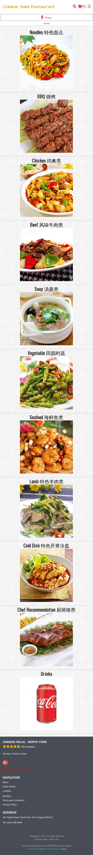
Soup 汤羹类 (46, 288)
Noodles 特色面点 (46, 32)
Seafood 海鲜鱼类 (46, 417)
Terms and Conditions (14, 800)
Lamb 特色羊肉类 (46, 481)
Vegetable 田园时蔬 (46, 353)
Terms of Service (52, 849)
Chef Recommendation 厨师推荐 (46, 609)
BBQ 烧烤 (46, 96)
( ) (82, 6)
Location (7, 791)
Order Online (9, 786)
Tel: (12, 822)
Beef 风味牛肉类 (46, 224)
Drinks (46, 673)
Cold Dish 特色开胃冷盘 (46, 545)
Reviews (7, 796)
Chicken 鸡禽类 (46, 160)
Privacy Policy (10, 804)
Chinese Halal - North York (25, 742)
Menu (5, 782)
